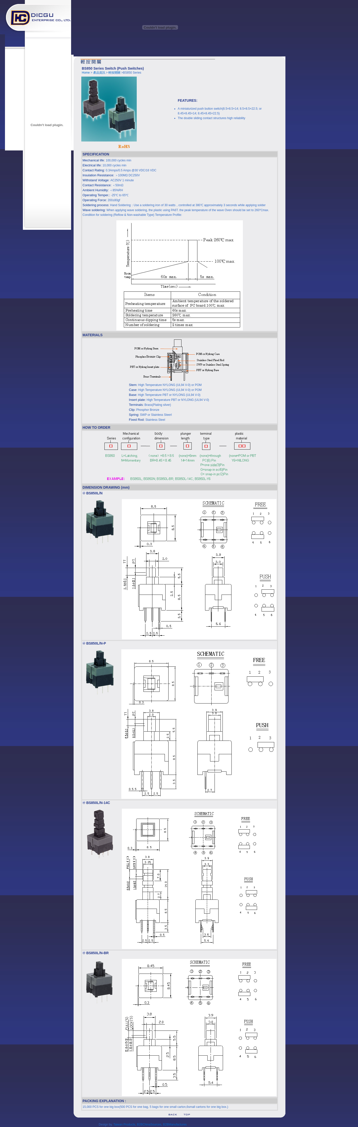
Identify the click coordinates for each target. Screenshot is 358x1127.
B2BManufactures (174, 1124)
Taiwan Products (124, 1124)
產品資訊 (99, 72)
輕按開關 (114, 72)
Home (86, 72)
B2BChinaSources (149, 1124)
